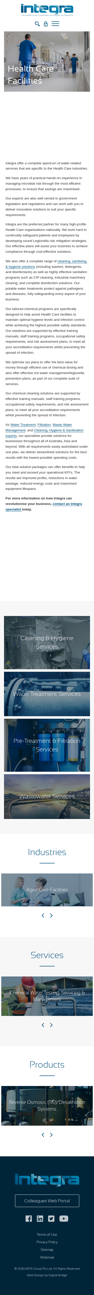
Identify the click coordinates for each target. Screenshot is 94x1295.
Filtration (44, 425)
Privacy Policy (47, 1242)
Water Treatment (23, 425)
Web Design (35, 1275)
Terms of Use (47, 1234)
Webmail (47, 1257)
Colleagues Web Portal (47, 1200)
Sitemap (47, 1250)
